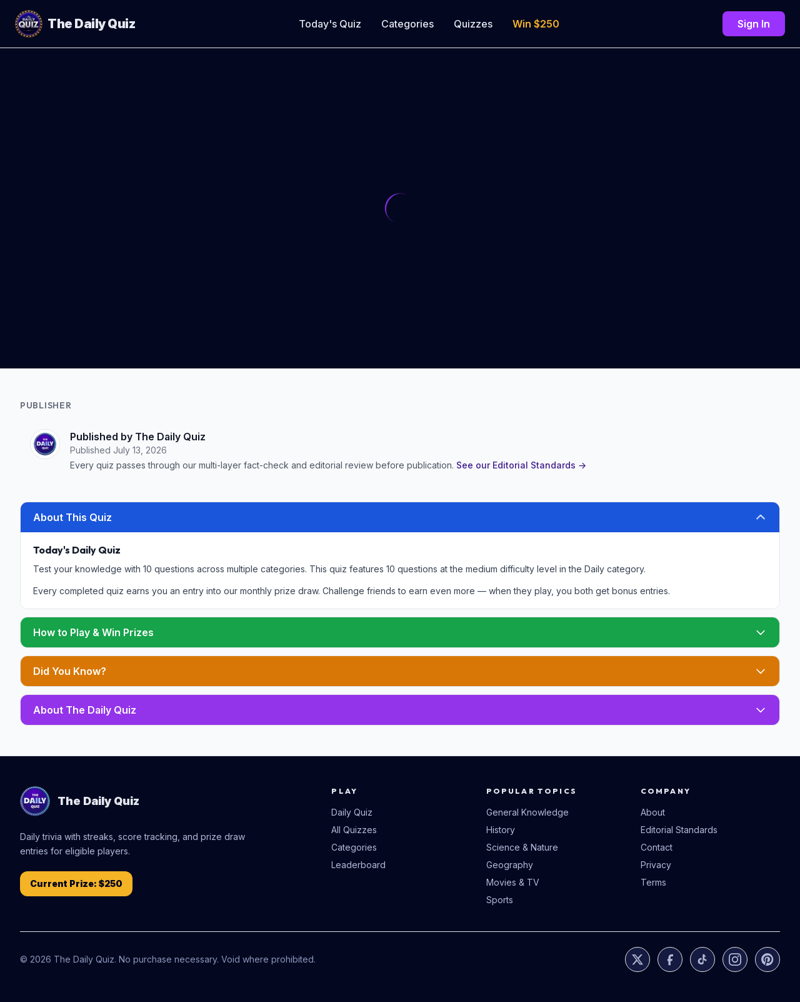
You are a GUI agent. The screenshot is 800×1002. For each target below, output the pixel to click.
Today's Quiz (330, 24)
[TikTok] (702, 959)
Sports (499, 899)
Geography (509, 864)
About (653, 812)
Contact (656, 847)
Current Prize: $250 (76, 883)
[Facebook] (670, 959)
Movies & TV (512, 882)
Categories (407, 24)
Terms (653, 882)
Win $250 (535, 24)
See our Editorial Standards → (521, 465)
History (500, 829)
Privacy (656, 864)
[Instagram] (735, 959)
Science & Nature (522, 847)
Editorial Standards (679, 829)
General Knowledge (527, 812)
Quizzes (473, 24)
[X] (637, 959)
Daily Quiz (351, 812)
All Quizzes (354, 829)
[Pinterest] (767, 959)
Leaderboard (358, 864)
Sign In (754, 24)
